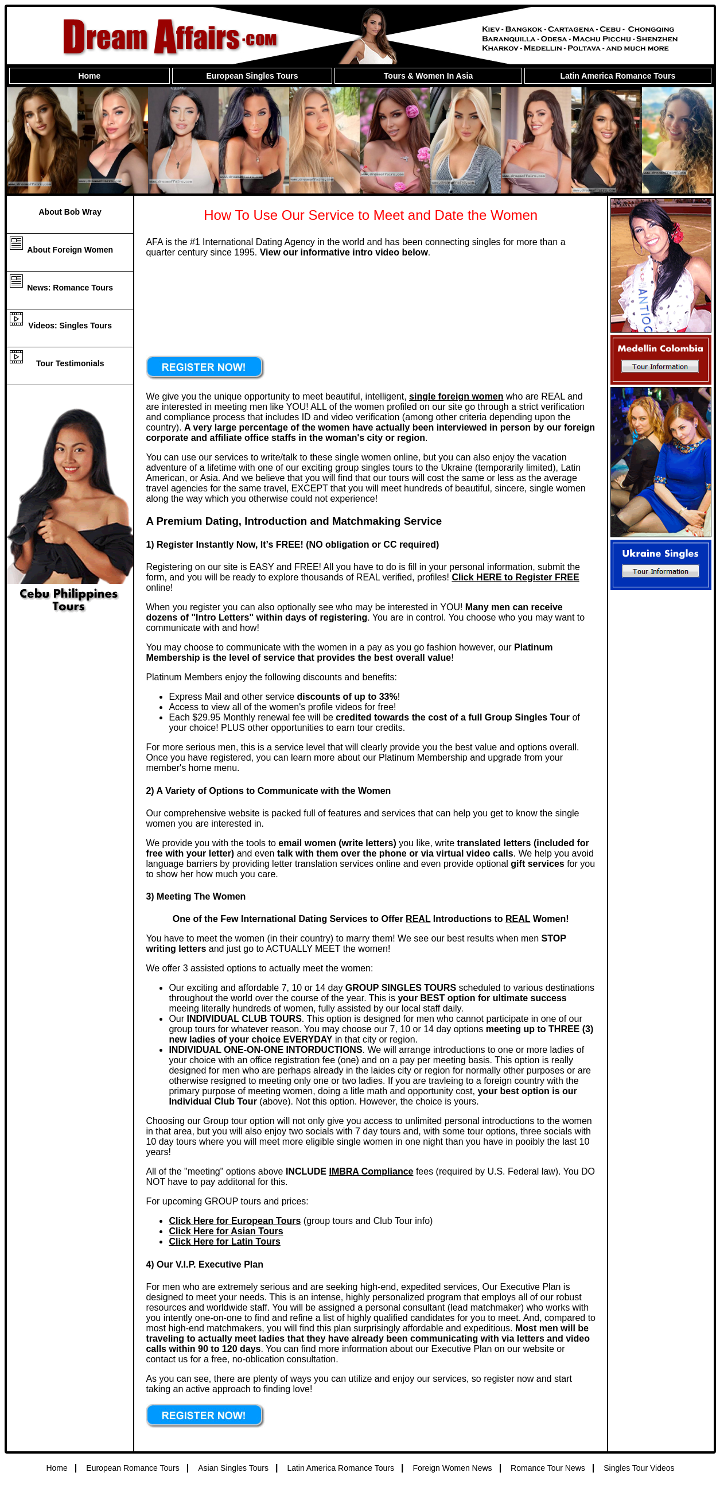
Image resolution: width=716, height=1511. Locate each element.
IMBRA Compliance (371, 1171)
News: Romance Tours (70, 287)
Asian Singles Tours (233, 1468)
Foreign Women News (452, 1468)
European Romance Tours (132, 1468)
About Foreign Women (70, 249)
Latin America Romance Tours (617, 75)
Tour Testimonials (70, 363)
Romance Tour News (548, 1468)
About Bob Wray (69, 211)
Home (89, 75)
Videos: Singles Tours (70, 325)
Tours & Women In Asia (428, 75)
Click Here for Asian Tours (226, 1231)
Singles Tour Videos (639, 1468)
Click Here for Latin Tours (224, 1241)
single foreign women (456, 396)
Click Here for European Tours (235, 1221)
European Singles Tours (252, 75)
